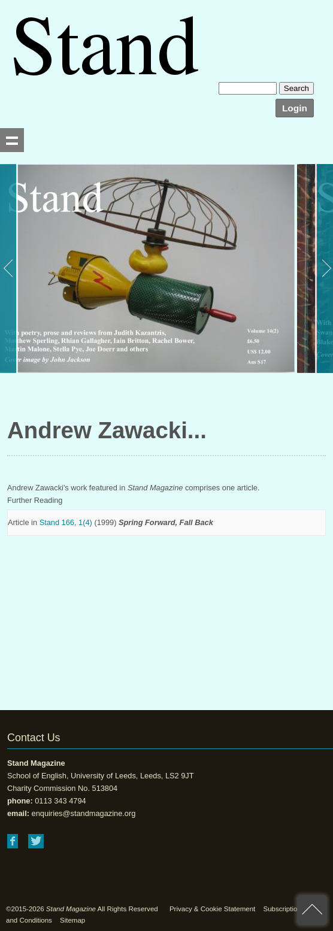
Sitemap (72, 920)
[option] (147, 268)
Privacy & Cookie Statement (212, 908)
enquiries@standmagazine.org (84, 813)
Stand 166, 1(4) (66, 522)
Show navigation (12, 140)
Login (294, 108)
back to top (312, 910)
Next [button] (324, 268)
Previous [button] (9, 268)
